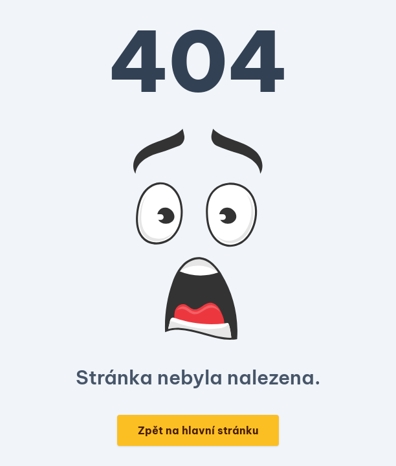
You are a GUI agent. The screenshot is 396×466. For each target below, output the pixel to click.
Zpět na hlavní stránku (198, 430)
